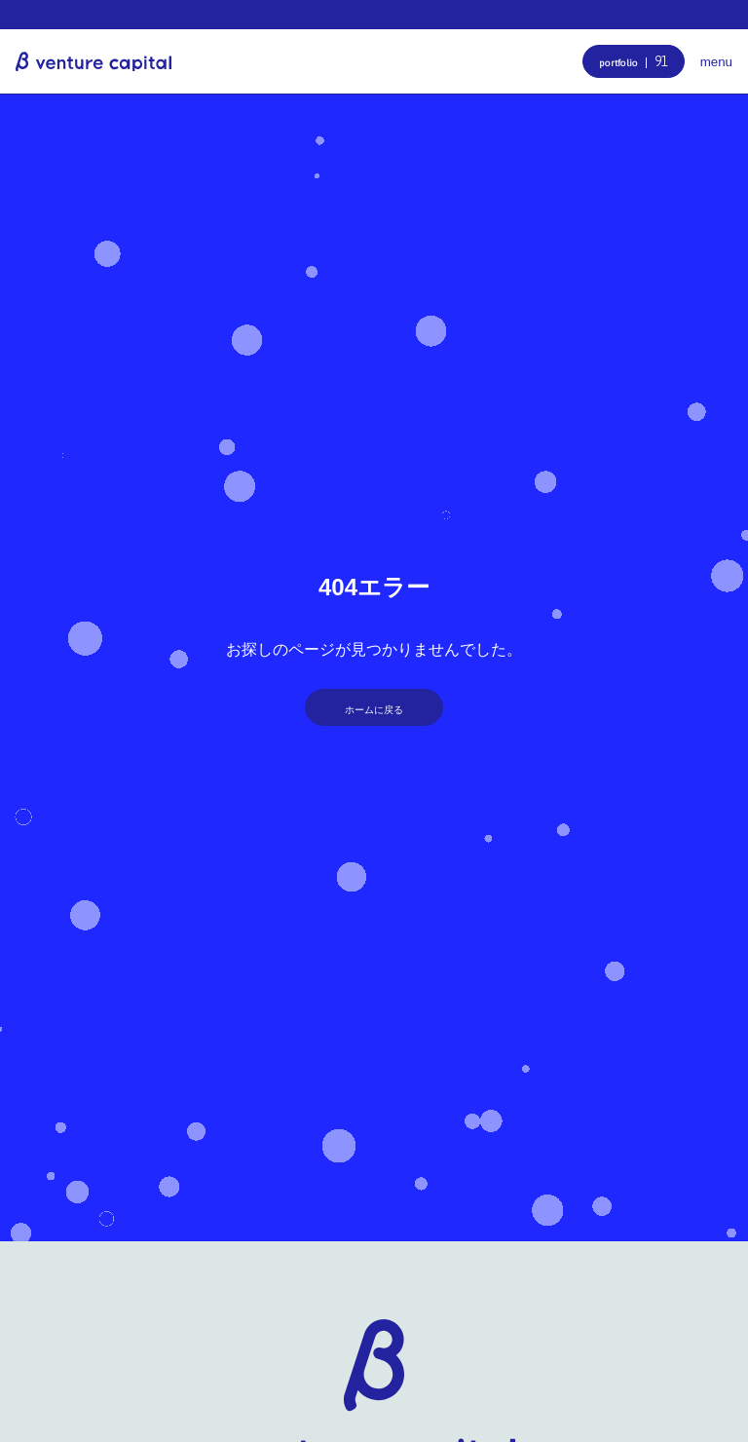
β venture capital (93, 61)
